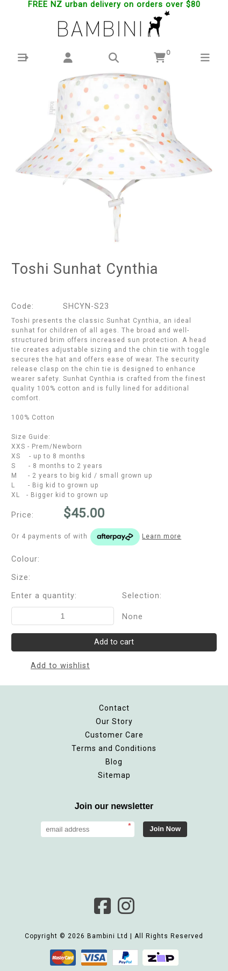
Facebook (102, 906)
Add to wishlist (60, 665)
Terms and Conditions (114, 748)
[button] (22, 57)
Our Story (114, 721)
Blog (114, 761)
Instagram (126, 906)
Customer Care (114, 735)
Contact (114, 708)
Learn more (161, 536)
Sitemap (114, 775)
